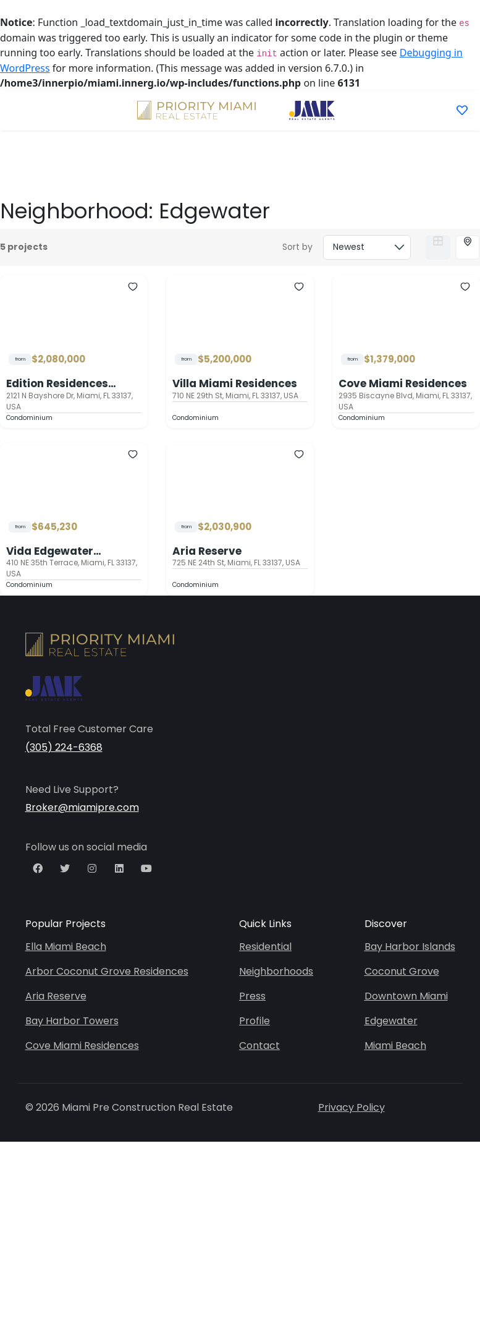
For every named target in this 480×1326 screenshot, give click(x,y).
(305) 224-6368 (64, 747)
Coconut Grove (401, 971)
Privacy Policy (351, 1107)
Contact (259, 1045)
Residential (265, 946)
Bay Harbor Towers (72, 1021)
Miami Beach (395, 1045)
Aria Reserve (207, 551)
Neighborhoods (276, 971)
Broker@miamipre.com (82, 807)
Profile (254, 1021)
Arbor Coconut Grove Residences (106, 971)
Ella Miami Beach (65, 946)
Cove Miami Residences (403, 383)
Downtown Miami (406, 996)
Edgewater (391, 1021)
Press (252, 996)
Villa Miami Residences (234, 383)
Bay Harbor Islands (409, 946)
